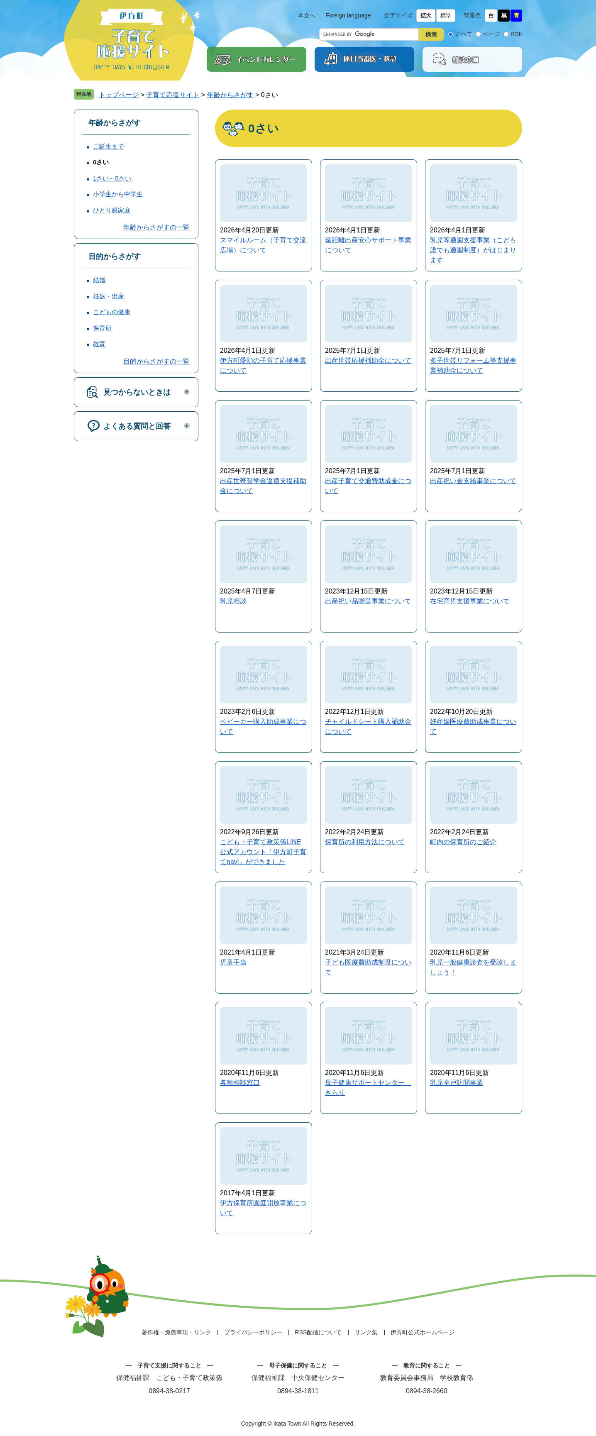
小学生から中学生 (118, 194)
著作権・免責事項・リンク (176, 1332)
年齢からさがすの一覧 (156, 227)
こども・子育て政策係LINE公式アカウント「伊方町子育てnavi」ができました (263, 851)
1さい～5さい (112, 178)
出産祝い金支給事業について (473, 480)
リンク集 (366, 1332)
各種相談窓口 (240, 1082)
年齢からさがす (230, 94)
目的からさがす (114, 256)
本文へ (306, 15)
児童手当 (233, 962)
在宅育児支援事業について (470, 601)
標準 (445, 15)
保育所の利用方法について (365, 841)
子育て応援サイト (172, 94)
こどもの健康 (111, 311)
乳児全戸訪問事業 (456, 1082)
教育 (99, 343)
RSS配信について (318, 1332)
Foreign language (348, 15)
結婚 (99, 279)
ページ (491, 34)
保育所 (102, 328)
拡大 (425, 15)
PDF (516, 34)
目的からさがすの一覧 (156, 361)
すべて (463, 34)
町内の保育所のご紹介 (463, 841)
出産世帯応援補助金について (368, 360)
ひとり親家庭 (111, 210)
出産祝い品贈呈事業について (368, 601)
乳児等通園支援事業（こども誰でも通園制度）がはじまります (473, 250)
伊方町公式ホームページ (422, 1332)
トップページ (119, 94)
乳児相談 (233, 601)
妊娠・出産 (108, 296)
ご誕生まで (108, 146)
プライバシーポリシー (253, 1332)
